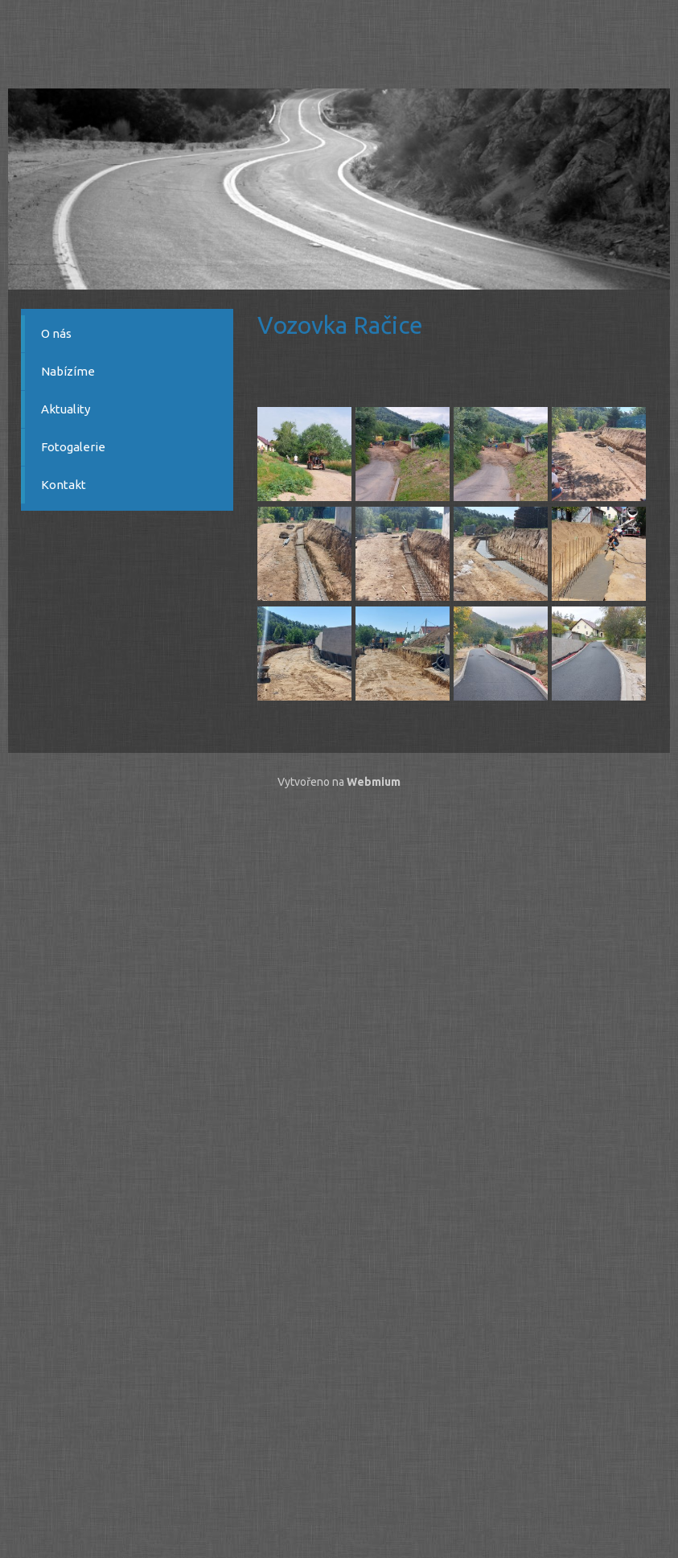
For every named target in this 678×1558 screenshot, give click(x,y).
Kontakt (63, 484)
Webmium (374, 781)
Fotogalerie (73, 447)
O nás (56, 333)
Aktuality (65, 409)
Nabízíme (68, 371)
